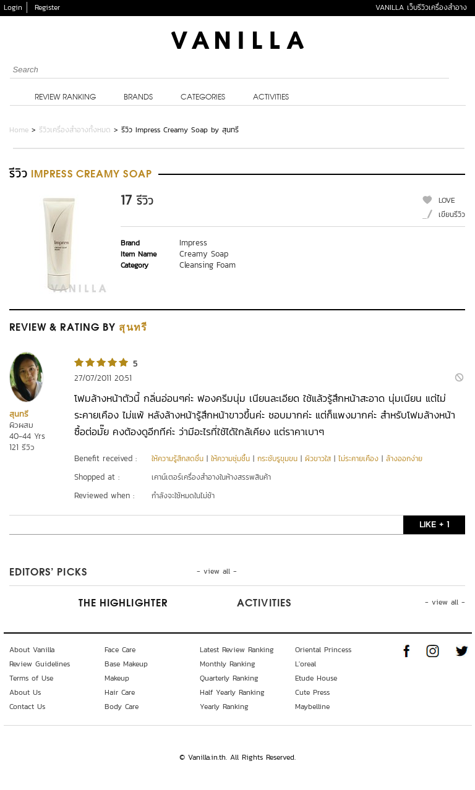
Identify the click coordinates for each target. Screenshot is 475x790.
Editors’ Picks (48, 573)
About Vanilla (31, 649)
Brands (138, 97)
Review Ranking (65, 97)
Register (47, 7)
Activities (271, 97)
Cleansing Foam (207, 265)
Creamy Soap (203, 254)
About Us (25, 692)
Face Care (120, 649)
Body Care (122, 706)
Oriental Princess (323, 649)
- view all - (217, 571)
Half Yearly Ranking (232, 692)
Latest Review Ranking (237, 649)
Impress (193, 242)
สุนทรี (18, 414)
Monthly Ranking (227, 663)
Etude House (316, 678)
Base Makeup (126, 663)
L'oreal (305, 663)
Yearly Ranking (224, 706)
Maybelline (312, 706)
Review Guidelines (39, 663)
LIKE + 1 (434, 524)
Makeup (117, 678)
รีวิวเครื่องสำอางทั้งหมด (75, 129)
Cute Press (312, 692)
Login (13, 7)
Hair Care (120, 692)
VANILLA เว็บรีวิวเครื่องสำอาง (421, 7)
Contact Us (27, 706)
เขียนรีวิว (452, 214)
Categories (203, 97)
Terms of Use (31, 678)
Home (18, 129)
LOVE (447, 200)
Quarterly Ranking (229, 678)
